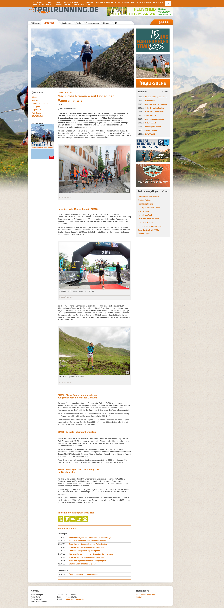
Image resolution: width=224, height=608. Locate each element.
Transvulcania (150, 115)
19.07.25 (61, 575)
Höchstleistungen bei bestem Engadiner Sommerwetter (91, 554)
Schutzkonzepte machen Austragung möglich (87, 561)
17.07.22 (61, 554)
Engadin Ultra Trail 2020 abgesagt (82, 564)
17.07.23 (61, 551)
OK (168, 3)
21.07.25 (61, 538)
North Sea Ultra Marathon (154, 119)
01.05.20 (61, 564)
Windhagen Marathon (153, 126)
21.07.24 (61, 544)
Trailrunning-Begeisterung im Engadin (84, 551)
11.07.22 (61, 557)
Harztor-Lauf (150, 100)
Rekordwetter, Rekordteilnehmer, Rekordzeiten (88, 544)
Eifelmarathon (143, 211)
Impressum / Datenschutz (146, 595)
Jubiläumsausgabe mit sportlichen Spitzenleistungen (90, 538)
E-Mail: (60, 599)
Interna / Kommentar (40, 104)
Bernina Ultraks (144, 234)
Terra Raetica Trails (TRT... (148, 230)
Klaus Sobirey (92, 575)
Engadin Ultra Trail (65, 92)
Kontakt (139, 597)
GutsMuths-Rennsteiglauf (154, 112)
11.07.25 (61, 541)
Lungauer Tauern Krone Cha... (150, 226)
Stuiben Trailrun (151, 130)
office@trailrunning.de (75, 599)
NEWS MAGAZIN (38, 116)
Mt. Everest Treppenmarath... (156, 97)
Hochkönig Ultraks (145, 204)
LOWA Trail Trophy (152, 134)
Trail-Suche (36, 113)
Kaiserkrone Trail (145, 215)
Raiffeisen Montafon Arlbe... (149, 219)
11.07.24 (61, 547)
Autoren (35, 100)
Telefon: (60, 595)
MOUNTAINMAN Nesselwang (156, 104)
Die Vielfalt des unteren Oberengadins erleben (87, 541)
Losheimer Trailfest (146, 223)
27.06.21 (61, 561)
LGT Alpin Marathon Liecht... (149, 208)
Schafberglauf (150, 123)
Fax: (59, 597)
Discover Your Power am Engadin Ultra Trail (86, 547)
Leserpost (36, 107)
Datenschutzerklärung (86, 4)
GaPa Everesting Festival (154, 108)
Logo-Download (38, 110)
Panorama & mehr (76, 574)
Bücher (34, 97)
